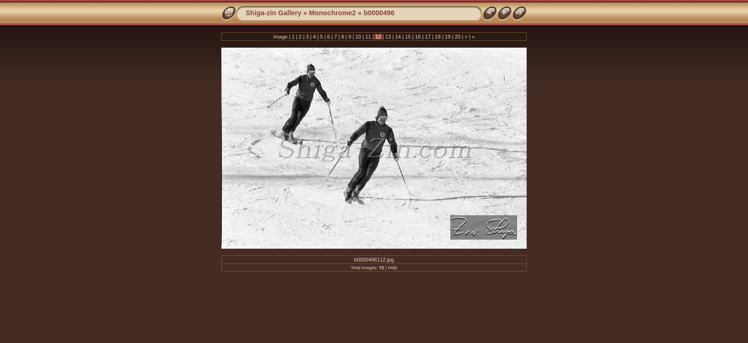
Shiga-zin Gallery (273, 13)
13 (388, 37)
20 (457, 37)
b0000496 (379, 13)
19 (447, 37)
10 (358, 37)
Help (392, 267)
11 (368, 37)
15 (408, 37)
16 (418, 37)
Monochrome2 (332, 13)
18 (438, 37)
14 (398, 37)
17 (428, 37)
